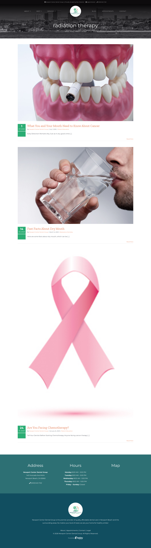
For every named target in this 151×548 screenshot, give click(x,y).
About (62, 530)
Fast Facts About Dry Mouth (45, 229)
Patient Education (63, 129)
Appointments (91, 2)
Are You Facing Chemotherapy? (48, 427)
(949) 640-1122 (102, 2)
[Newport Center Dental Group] (75, 502)
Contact (82, 530)
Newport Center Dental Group (38, 129)
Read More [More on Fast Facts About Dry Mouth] (130, 242)
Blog (71, 31)
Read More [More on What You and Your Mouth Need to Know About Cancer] (130, 139)
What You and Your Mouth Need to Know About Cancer (63, 126)
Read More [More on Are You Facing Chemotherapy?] (130, 440)
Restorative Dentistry (66, 232)
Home (67, 31)
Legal (88, 530)
